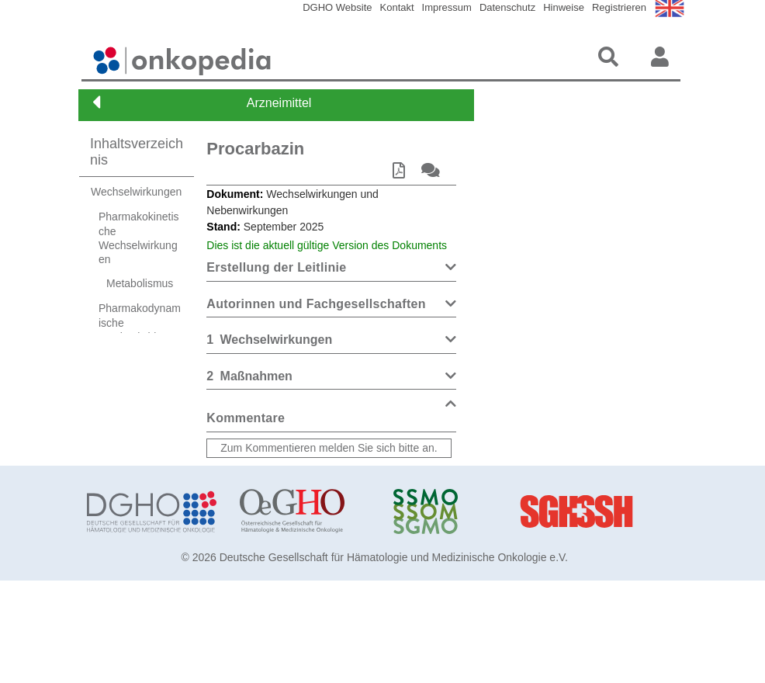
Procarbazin (255, 148)
